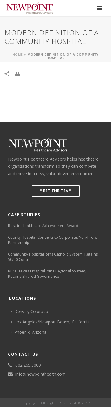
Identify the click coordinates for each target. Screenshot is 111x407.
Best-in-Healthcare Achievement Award (43, 225)
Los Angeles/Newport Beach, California (50, 322)
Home (17, 54)
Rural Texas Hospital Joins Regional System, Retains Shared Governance (47, 273)
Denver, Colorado (29, 311)
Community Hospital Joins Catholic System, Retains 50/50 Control (53, 256)
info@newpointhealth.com (40, 374)
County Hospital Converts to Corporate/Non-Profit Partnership (52, 239)
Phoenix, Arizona (28, 332)
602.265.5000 (28, 365)
